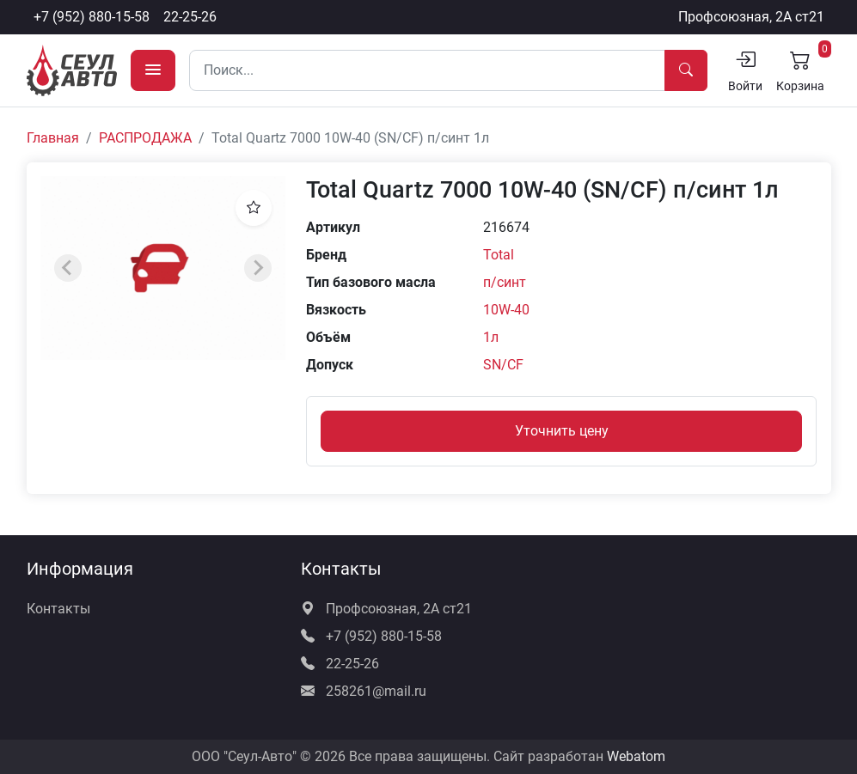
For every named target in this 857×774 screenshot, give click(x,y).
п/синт (504, 282)
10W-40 (506, 310)
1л (491, 337)
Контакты (58, 608)
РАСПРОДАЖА (145, 138)
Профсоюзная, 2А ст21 (751, 17)
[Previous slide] (68, 268)
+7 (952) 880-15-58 (92, 17)
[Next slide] (258, 268)
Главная (53, 138)
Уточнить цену (562, 431)
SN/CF (503, 365)
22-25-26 (190, 17)
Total (498, 255)
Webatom (636, 756)
